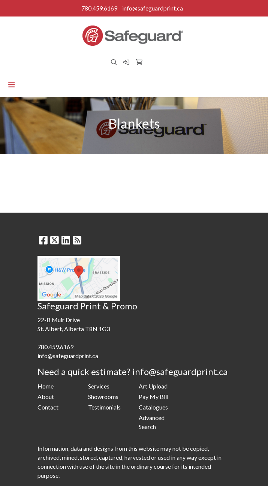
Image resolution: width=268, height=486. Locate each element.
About (45, 396)
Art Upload (153, 386)
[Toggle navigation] (11, 84)
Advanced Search (152, 422)
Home (45, 386)
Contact (47, 407)
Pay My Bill (153, 396)
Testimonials (104, 407)
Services (98, 386)
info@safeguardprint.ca (152, 8)
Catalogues (153, 407)
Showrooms (103, 396)
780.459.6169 (99, 8)
